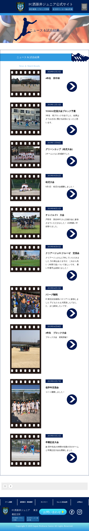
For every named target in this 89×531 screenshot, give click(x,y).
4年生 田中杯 (53, 78)
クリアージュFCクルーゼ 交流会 (62, 253)
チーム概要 (8, 502)
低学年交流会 (52, 387)
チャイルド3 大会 (55, 215)
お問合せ (80, 502)
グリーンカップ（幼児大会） (60, 149)
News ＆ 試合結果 (62, 502)
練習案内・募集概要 (26, 502)
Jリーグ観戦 (52, 294)
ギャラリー (44, 502)
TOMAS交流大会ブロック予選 (61, 111)
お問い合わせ (52, 512)
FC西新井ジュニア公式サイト (51, 4)
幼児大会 (50, 182)
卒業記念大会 (52, 442)
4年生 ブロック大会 (56, 333)
